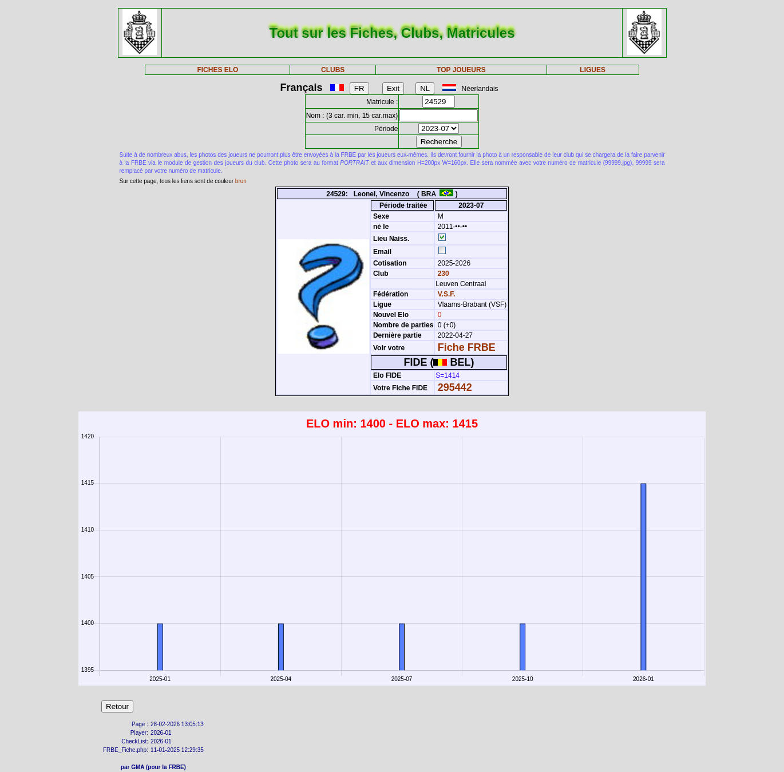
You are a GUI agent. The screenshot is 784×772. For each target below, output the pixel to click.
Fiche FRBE (467, 347)
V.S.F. (447, 294)
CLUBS (333, 70)
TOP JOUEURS (461, 70)
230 (442, 274)
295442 (455, 387)
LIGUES (592, 70)
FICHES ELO (217, 70)
